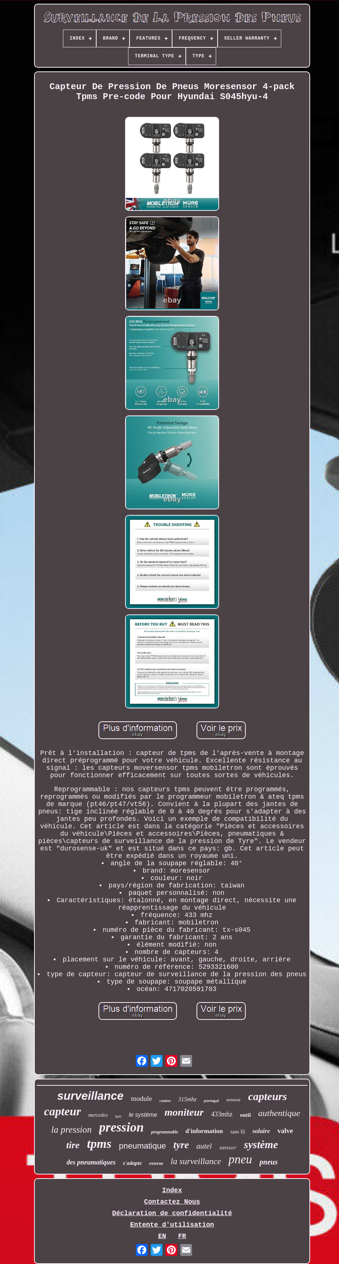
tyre (181, 1144)
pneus (268, 1162)
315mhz (187, 1099)
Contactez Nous (172, 1202)
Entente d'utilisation (172, 1224)
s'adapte (132, 1163)
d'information (204, 1131)
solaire (261, 1131)
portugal (211, 1100)
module (141, 1098)
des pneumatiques (91, 1162)
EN (162, 1236)
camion (165, 1101)
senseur (233, 1099)
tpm (118, 1116)
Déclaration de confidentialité (172, 1213)
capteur (62, 1111)
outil (245, 1115)
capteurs (267, 1096)
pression (121, 1127)
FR (182, 1236)
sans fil (237, 1132)
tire (73, 1145)
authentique (279, 1113)
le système (143, 1115)
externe (156, 1163)
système (261, 1144)
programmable (164, 1132)
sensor (227, 1148)
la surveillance (196, 1161)
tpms (99, 1143)
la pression (71, 1130)
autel (204, 1146)
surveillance (90, 1095)
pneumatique (142, 1145)
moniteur (184, 1112)
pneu (240, 1159)
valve (285, 1131)
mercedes (98, 1115)
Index (172, 1190)
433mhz (221, 1114)
